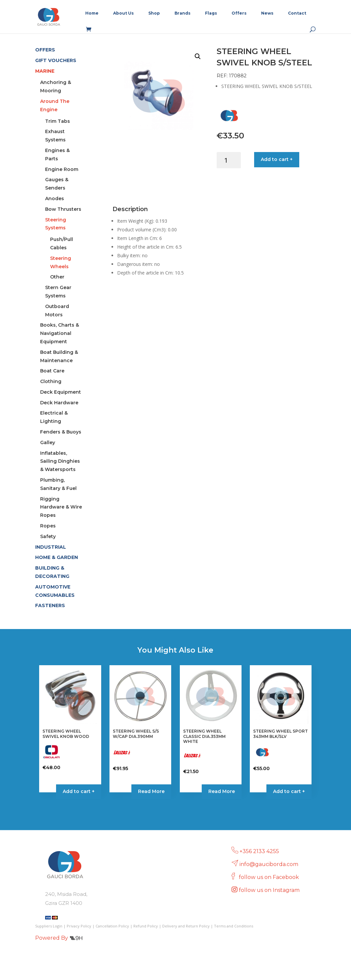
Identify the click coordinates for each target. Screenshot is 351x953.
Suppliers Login (48, 925)
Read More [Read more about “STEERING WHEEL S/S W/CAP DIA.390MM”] (151, 791)
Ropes (48, 526)
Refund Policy (145, 925)
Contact (297, 13)
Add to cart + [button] (79, 791)
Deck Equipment (60, 392)
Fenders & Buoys (60, 432)
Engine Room (61, 169)
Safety (48, 536)
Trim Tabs (57, 121)
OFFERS (45, 50)
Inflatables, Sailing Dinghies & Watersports (60, 461)
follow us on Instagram (270, 890)
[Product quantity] (229, 160)
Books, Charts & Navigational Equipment (59, 333)
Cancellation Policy (112, 925)
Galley (47, 442)
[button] (198, 56)
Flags (211, 13)
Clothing (50, 381)
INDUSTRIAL (50, 547)
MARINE (44, 71)
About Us (123, 13)
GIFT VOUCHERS (55, 60)
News (267, 13)
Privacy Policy (79, 925)
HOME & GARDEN (56, 557)
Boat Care (52, 371)
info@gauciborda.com (269, 864)
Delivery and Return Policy (186, 925)
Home (92, 13)
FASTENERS (50, 605)
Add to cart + (277, 159)
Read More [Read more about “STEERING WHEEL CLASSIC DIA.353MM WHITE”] (221, 791)
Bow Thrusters (63, 209)
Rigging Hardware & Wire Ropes (61, 507)
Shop (154, 13)
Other (57, 277)
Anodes (54, 198)
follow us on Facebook (269, 877)
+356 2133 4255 (259, 851)
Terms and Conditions (233, 925)
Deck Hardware (59, 403)
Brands (182, 13)
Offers (239, 13)
